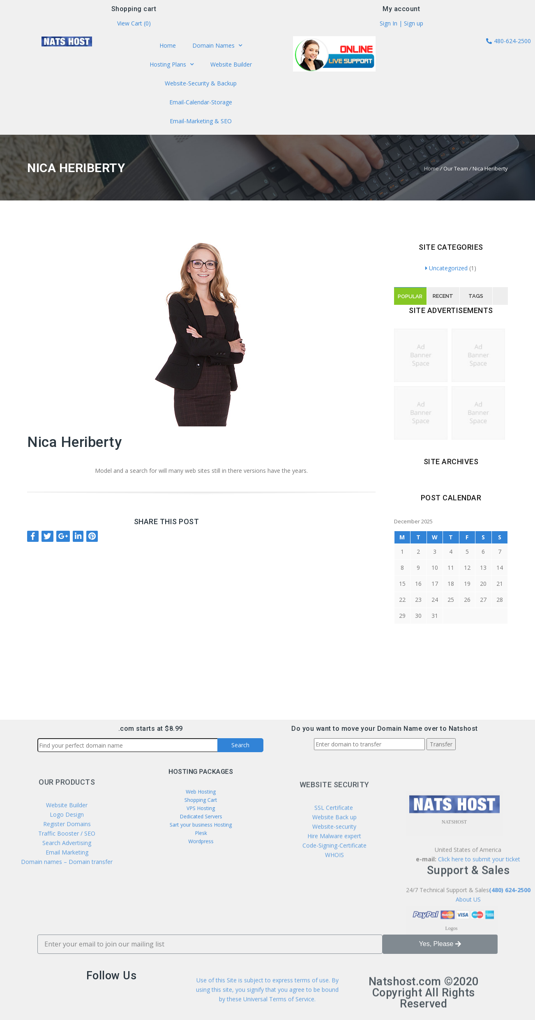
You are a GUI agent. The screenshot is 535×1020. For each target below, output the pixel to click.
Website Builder (229, 65)
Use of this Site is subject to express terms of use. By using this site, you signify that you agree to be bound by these (267, 1002)
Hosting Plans (173, 65)
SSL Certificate (334, 856)
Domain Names (216, 47)
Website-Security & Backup (200, 83)
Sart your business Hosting (200, 819)
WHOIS (334, 903)
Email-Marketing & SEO (200, 119)
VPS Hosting (201, 809)
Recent (443, 296)
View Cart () (134, 25)
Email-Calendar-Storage (201, 101)
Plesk (201, 824)
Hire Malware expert (333, 885)
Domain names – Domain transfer (67, 903)
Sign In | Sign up (401, 25)
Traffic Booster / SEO (66, 875)
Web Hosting (200, 798)
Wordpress (200, 829)
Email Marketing (67, 894)
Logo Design (67, 856)
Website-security (334, 875)
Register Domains (67, 866)
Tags (475, 296)
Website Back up (334, 866)
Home (169, 47)
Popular (410, 296)
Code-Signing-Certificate (334, 894)
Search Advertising (66, 885)
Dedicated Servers (200, 814)
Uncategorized (446, 268)
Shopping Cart (200, 803)
